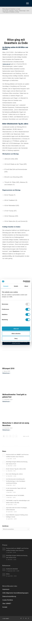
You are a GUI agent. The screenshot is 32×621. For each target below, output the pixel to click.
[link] (7, 47)
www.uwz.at (6, 64)
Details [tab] (16, 286)
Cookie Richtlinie (7, 600)
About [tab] (26, 286)
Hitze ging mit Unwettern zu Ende (11, 9)
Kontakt (4, 607)
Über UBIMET (6, 603)
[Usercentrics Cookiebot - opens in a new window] (23, 281)
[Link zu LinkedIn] (26, 618)
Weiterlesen (6, 373)
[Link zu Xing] (28, 618)
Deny (16, 338)
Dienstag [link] (5, 76)
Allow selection (16, 333)
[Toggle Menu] (27, 3)
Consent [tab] (5, 286)
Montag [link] (7, 47)
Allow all (16, 328)
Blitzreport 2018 (8, 368)
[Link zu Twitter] (21, 618)
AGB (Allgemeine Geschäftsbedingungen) (15, 593)
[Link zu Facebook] (23, 618)
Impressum (5, 589)
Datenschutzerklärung (9, 596)
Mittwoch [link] (5, 254)
